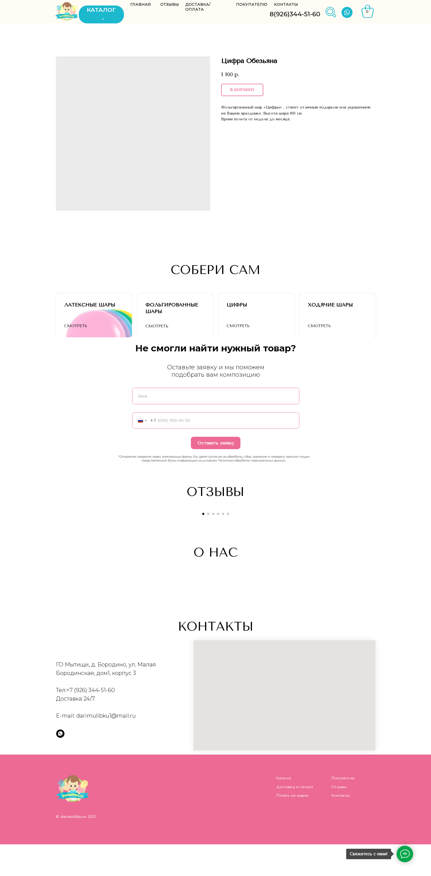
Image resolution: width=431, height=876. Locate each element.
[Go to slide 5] (223, 545)
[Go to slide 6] (228, 545)
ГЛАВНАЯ (140, 4)
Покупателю (343, 809)
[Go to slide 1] (203, 545)
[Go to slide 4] (218, 545)
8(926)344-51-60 (295, 14)
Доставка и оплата (294, 818)
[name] (215, 427)
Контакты (340, 827)
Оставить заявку (215, 474)
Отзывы (338, 818)
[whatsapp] (60, 765)
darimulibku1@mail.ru (106, 747)
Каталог (284, 809)
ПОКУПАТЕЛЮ (251, 4)
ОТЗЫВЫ (169, 4)
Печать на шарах (292, 827)
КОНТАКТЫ (286, 4)
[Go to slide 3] (213, 545)
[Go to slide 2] (208, 545)
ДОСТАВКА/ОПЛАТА (197, 7)
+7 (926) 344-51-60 (90, 721)
